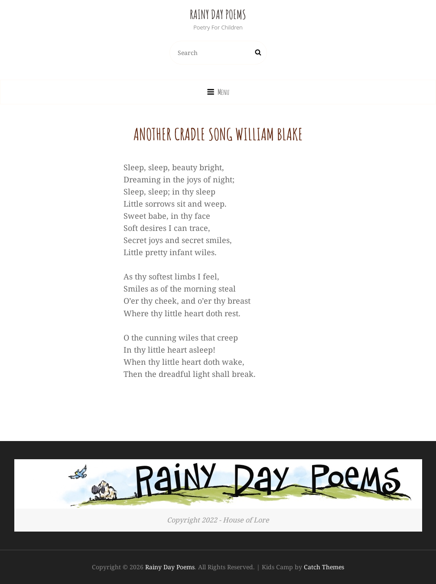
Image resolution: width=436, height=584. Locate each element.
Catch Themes (324, 567)
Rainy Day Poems (218, 14)
